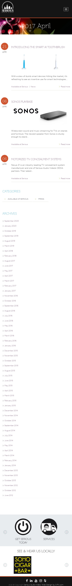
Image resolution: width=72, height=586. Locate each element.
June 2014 (8, 440)
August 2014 (9, 430)
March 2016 (9, 336)
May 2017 (8, 271)
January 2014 (10, 465)
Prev (5, 532)
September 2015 (11, 366)
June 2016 (8, 321)
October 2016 (10, 301)
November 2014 (11, 415)
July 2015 (8, 376)
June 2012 (8, 495)
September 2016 (11, 306)
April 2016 (8, 331)
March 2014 (9, 455)
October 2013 (10, 480)
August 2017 (9, 261)
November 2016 (11, 296)
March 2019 (9, 246)
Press (41, 199)
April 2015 (8, 391)
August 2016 (9, 311)
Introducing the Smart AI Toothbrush (38, 47)
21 (4, 46)
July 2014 (8, 435)
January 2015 (10, 405)
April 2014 (8, 450)
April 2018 (8, 251)
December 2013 (11, 470)
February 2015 (10, 401)
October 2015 (10, 361)
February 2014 (10, 460)
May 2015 (8, 386)
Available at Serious (19, 87)
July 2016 (8, 316)
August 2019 (9, 241)
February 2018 (10, 256)
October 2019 (10, 231)
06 (4, 101)
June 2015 (8, 381)
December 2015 (11, 351)
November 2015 (11, 356)
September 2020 (11, 221)
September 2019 (11, 236)
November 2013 (11, 475)
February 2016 (10, 341)
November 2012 (11, 485)
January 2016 (10, 346)
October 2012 (10, 490)
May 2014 (8, 445)
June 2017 (8, 266)
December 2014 (11, 411)
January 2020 (10, 226)
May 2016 (8, 326)
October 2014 (10, 421)
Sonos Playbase (22, 101)
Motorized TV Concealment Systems (36, 159)
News (33, 87)
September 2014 (11, 425)
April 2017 (8, 276)
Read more (65, 87)
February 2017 (10, 286)
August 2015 (9, 371)
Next (66, 532)
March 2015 (9, 396)
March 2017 (9, 281)
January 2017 (10, 291)
